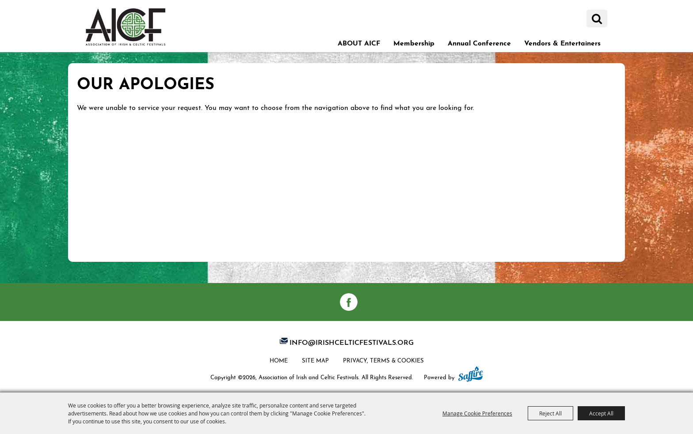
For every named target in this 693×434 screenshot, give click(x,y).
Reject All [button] (550, 413)
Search (596, 18)
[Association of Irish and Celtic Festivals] (125, 26)
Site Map (315, 360)
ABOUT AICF (359, 42)
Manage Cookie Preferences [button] (477, 413)
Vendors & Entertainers (562, 42)
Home (279, 360)
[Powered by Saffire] (470, 375)
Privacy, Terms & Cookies (383, 360)
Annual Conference (479, 42)
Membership (413, 42)
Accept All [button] (601, 413)
